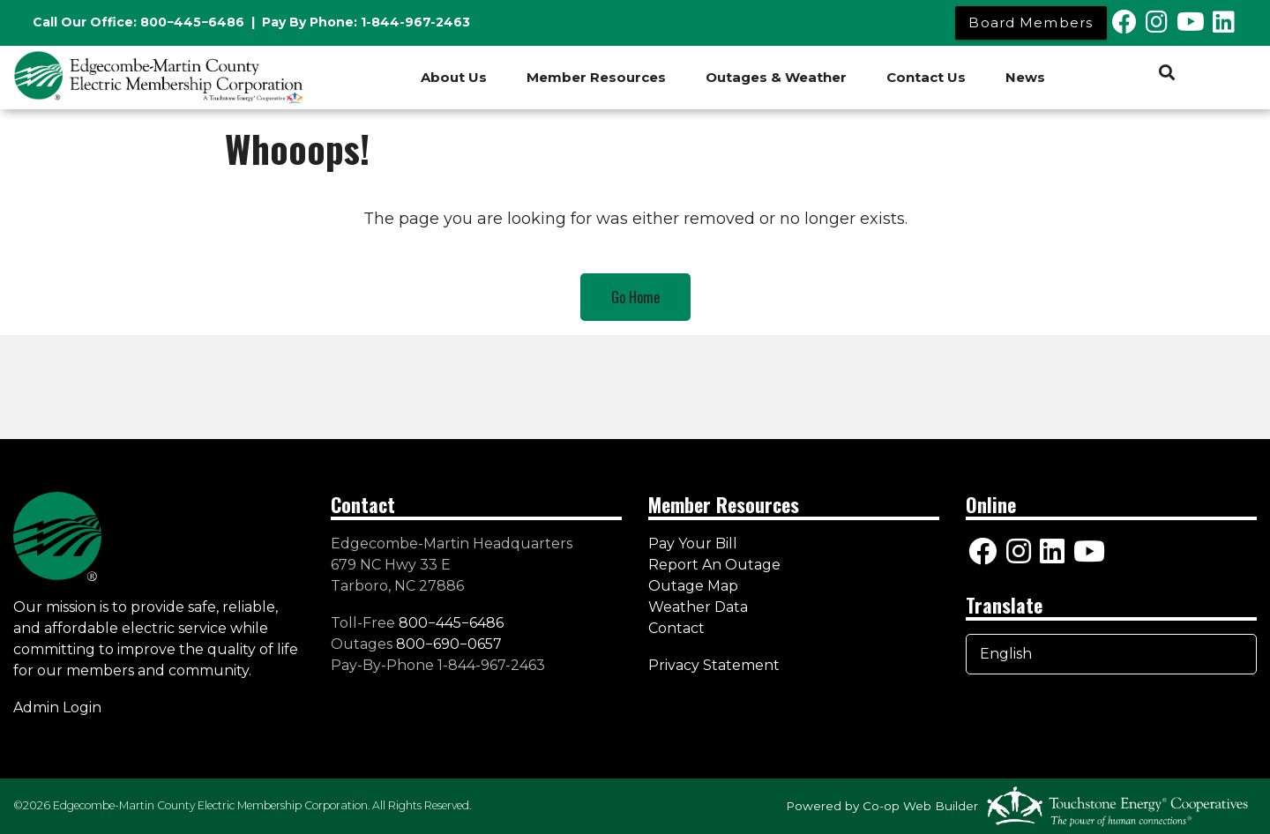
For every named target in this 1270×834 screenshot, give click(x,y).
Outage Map (693, 585)
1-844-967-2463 (415, 22)
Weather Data (698, 607)
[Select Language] (1111, 654)
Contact (676, 628)
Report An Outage (714, 564)
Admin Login (57, 707)
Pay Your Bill (692, 543)
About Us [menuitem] (454, 77)
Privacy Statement (715, 665)
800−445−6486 (192, 22)
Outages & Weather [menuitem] (776, 77)
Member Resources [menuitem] (596, 77)
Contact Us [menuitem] (926, 77)
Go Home (635, 297)
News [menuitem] (1025, 77)
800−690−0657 (449, 644)
